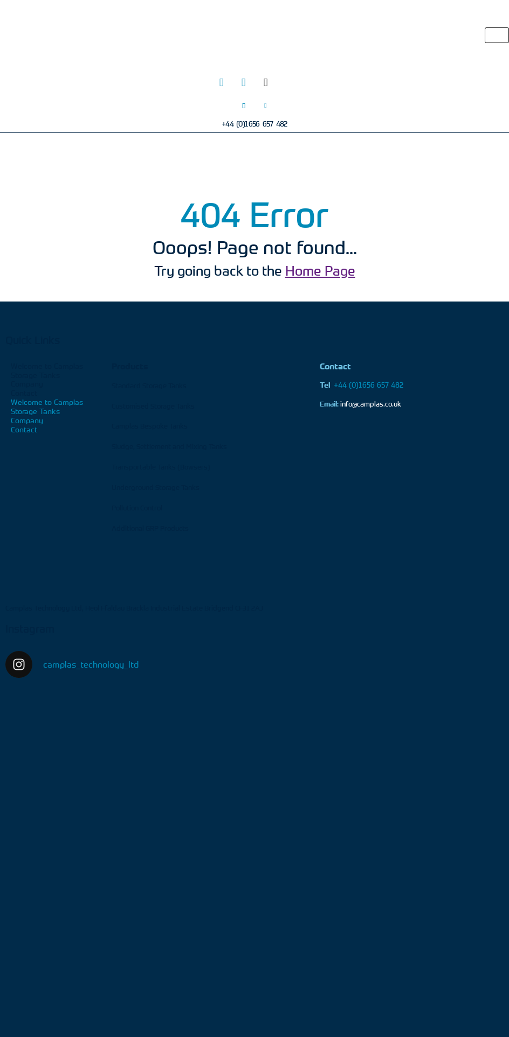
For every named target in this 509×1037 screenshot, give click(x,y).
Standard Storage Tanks (149, 385)
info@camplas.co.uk (370, 404)
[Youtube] (288, 82)
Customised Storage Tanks (153, 406)
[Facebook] (266, 82)
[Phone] (244, 105)
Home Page (320, 270)
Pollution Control (137, 507)
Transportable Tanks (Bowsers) (161, 467)
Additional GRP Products (150, 528)
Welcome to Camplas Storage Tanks (47, 370)
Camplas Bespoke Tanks (150, 426)
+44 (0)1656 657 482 (361, 385)
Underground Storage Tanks (156, 487)
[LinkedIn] (244, 82)
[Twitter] (222, 82)
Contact (24, 393)
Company (27, 384)
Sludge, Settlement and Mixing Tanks (169, 446)
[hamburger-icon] (497, 35)
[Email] (266, 105)
